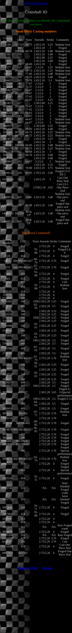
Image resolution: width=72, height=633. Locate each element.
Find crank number (36, 3)
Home (47, 568)
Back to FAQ (28, 568)
